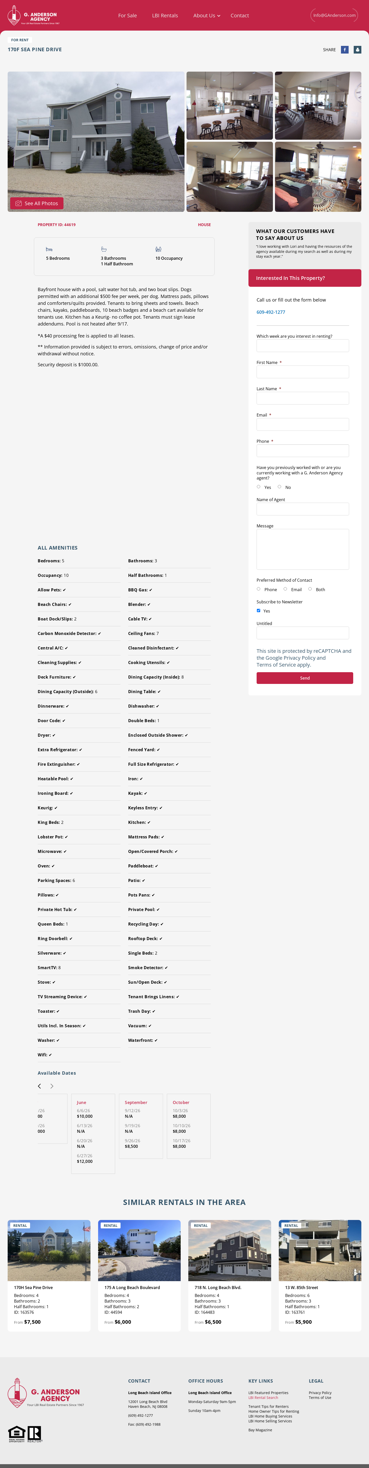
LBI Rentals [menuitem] (165, 15)
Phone (265, 441)
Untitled (264, 623)
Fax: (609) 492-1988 (144, 1424)
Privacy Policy (299, 657)
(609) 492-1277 (140, 1415)
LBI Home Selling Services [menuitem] (270, 1421)
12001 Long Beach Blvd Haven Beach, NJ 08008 (147, 1404)
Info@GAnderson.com (334, 15)
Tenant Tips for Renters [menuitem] (268, 1406)
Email (264, 415)
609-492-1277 (271, 312)
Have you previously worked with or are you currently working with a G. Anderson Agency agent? (300, 473)
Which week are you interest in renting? (294, 336)
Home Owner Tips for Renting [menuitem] (273, 1411)
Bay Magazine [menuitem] (260, 1429)
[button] (39, 1087)
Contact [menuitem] (240, 15)
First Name (269, 362)
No (288, 487)
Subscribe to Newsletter (280, 602)
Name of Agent (271, 499)
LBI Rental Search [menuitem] (263, 1397)
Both (320, 589)
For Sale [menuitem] (127, 15)
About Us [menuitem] (204, 15)
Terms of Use (320, 1397)
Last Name (269, 389)
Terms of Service (276, 664)
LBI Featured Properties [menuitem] (268, 1392)
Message (265, 526)
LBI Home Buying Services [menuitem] (270, 1416)
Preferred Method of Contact (284, 580)
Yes (268, 487)
